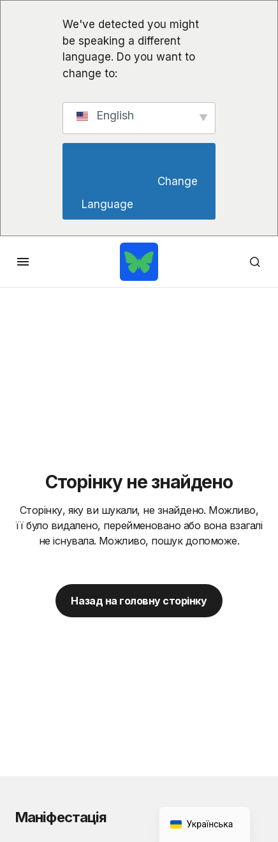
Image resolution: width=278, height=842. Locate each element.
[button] (23, 261)
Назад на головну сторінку (139, 600)
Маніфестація (60, 817)
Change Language (141, 193)
